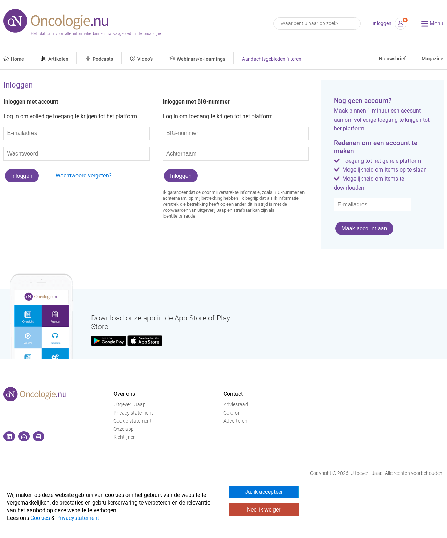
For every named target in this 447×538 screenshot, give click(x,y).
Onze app (123, 429)
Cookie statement (132, 421)
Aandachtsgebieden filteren (271, 59)
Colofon (232, 413)
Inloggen (382, 23)
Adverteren (235, 421)
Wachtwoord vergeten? (84, 175)
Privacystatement (77, 518)
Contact (233, 394)
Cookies (40, 518)
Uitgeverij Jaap (129, 405)
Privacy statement (133, 413)
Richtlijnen (124, 437)
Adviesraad (236, 405)
